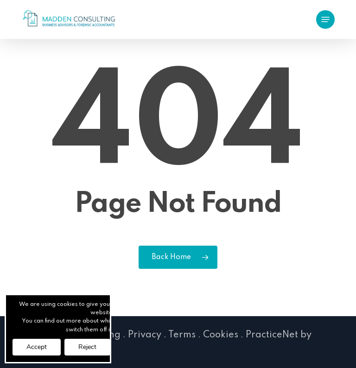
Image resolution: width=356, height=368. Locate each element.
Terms (182, 335)
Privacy (144, 335)
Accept (36, 347)
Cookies (220, 335)
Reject (87, 347)
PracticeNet (272, 335)
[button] (325, 19)
